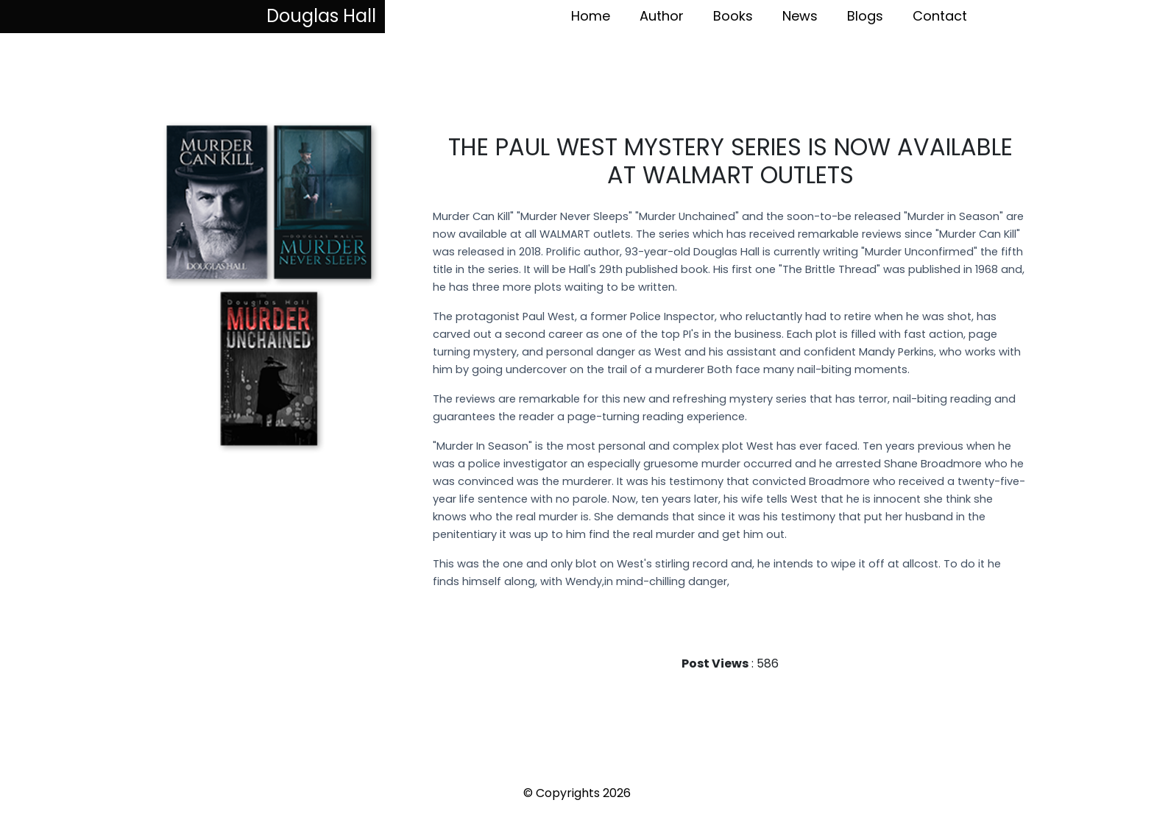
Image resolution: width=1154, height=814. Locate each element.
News (800, 16)
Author (662, 16)
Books (733, 16)
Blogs (865, 16)
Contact (940, 16)
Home (590, 16)
